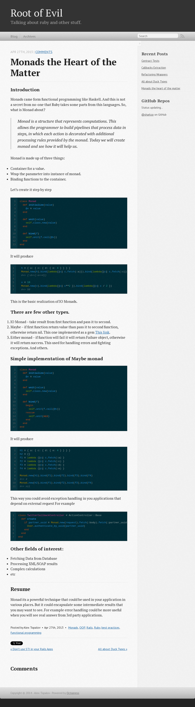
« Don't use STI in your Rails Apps (31, 649)
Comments (43, 52)
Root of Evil (36, 12)
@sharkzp (147, 114)
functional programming (25, 633)
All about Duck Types (154, 81)
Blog (14, 36)
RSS (182, 36)
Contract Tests (150, 61)
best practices (110, 627)
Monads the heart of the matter (160, 88)
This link (102, 332)
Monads (73, 627)
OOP (82, 627)
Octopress (73, 693)
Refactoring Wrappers (154, 74)
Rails (89, 627)
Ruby (97, 627)
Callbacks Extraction (153, 67)
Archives (29, 36)
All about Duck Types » (112, 649)
